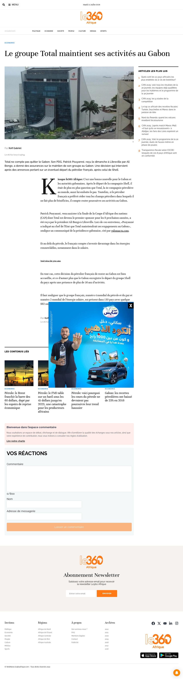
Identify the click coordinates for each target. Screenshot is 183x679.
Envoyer (107, 593)
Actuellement (10, 31)
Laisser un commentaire (69, 526)
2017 (106, 646)
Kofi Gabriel (15, 148)
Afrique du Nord (44, 629)
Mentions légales (78, 636)
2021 (106, 633)
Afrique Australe (44, 642)
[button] (176, 672)
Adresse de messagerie (21, 511)
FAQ (73, 633)
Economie (49, 31)
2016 (107, 649)
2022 (107, 629)
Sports (103, 31)
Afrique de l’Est (44, 639)
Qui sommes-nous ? (79, 629)
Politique (36, 31)
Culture (82, 31)
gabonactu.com (120, 230)
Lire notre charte (16, 441)
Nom (10, 498)
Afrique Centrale (44, 636)
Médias (93, 31)
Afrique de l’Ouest (45, 633)
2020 (107, 636)
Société (60, 31)
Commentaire (15, 464)
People (71, 31)
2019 (107, 639)
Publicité (74, 642)
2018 (107, 642)
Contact (74, 639)
